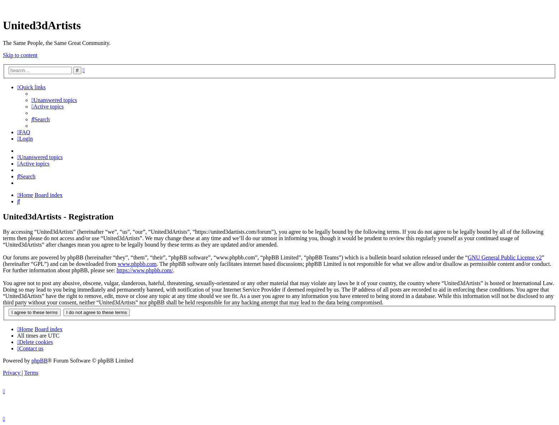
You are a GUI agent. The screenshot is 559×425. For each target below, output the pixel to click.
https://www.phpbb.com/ (145, 270)
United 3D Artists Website (279, 7)
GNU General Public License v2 (505, 257)
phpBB (39, 361)
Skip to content (20, 55)
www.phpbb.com (137, 264)
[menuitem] (54, 100)
